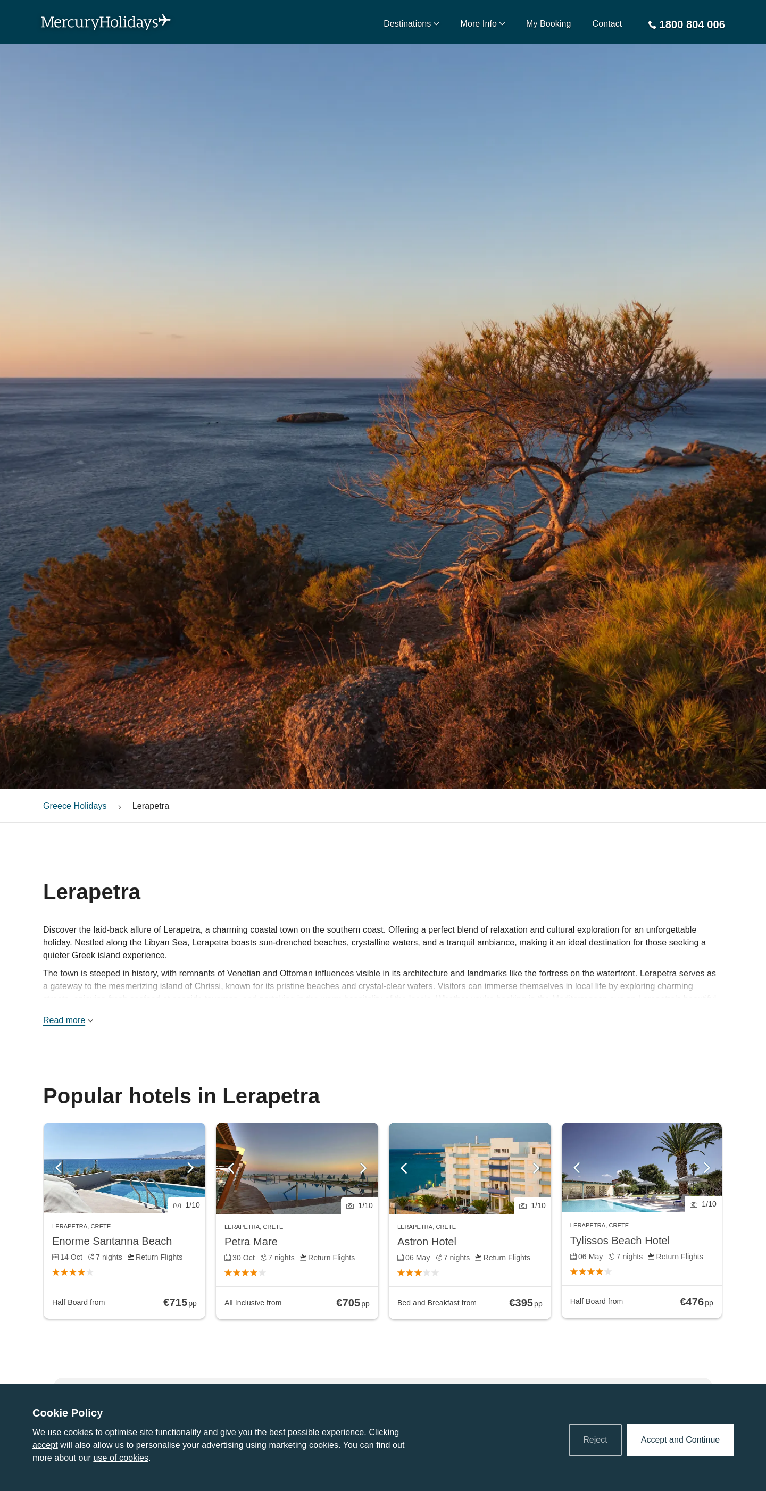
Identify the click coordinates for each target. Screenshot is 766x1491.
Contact (607, 23)
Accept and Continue (680, 1439)
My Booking (548, 23)
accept (45, 1445)
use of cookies (120, 1457)
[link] (124, 1221)
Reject (595, 1439)
